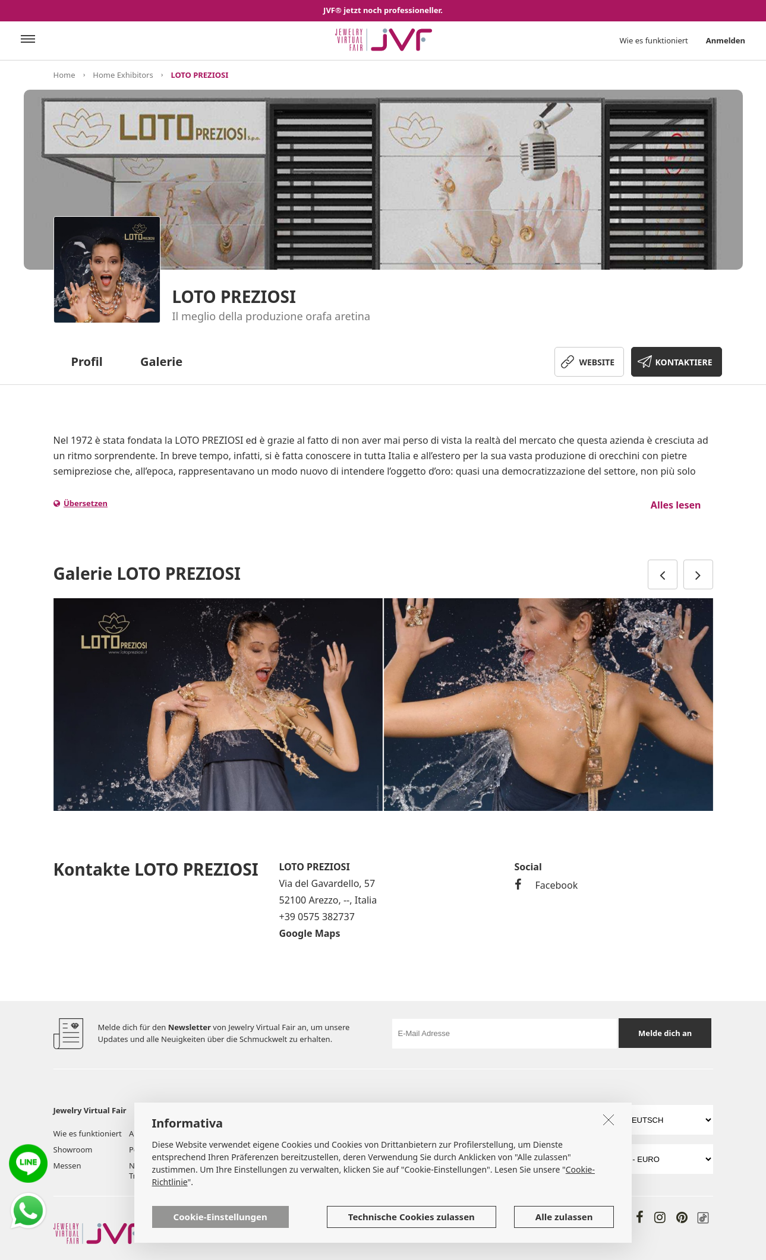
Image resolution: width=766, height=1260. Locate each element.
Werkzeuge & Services (247, 1154)
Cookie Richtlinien (425, 1149)
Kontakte (314, 1165)
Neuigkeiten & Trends (155, 1170)
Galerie (161, 361)
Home (64, 75)
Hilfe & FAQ (318, 1149)
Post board (148, 1149)
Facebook (546, 885)
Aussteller (147, 1133)
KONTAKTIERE (684, 362)
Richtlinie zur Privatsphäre (543, 1133)
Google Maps (310, 933)
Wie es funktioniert (654, 40)
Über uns (239, 1133)
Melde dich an (665, 1033)
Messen (67, 1165)
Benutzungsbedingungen (438, 1133)
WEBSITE (596, 362)
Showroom (73, 1149)
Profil (87, 361)
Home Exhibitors (123, 75)
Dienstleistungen (329, 1133)
